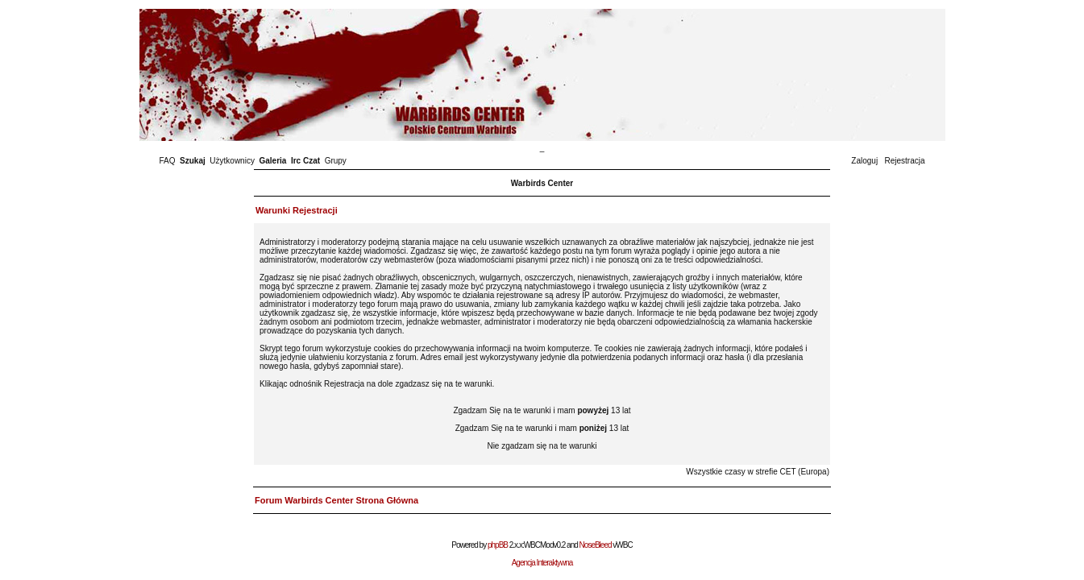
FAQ (168, 160)
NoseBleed (595, 545)
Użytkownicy (232, 160)
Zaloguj (864, 160)
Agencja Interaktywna (542, 562)
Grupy (336, 160)
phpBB (498, 545)
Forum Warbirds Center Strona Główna (336, 500)
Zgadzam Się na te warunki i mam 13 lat (541, 410)
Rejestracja (904, 160)
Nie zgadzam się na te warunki (541, 445)
